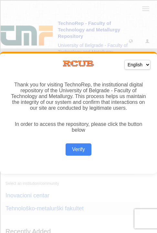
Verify (78, 149)
